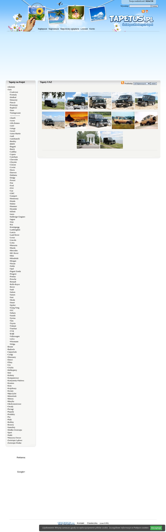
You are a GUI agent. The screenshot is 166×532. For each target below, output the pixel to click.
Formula (13, 95)
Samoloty (11, 427)
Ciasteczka (92, 523)
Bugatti (13, 146)
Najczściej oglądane (69, 29)
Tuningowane (15, 113)
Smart (12, 302)
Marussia (13, 245)
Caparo (13, 154)
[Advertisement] (83, 56)
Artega (12, 128)
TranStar (13, 328)
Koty (10, 386)
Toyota (12, 323)
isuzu (12, 214)
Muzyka (11, 401)
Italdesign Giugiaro (17, 217)
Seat (11, 297)
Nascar (12, 102)
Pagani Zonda (15, 271)
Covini (12, 167)
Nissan (12, 263)
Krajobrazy (12, 388)
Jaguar (12, 219)
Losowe (84, 29)
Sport (10, 432)
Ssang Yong (14, 308)
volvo (12, 339)
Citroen (13, 165)
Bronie (10, 347)
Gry (9, 365)
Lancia (12, 232)
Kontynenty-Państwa (16, 380)
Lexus (12, 237)
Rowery (11, 425)
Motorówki (12, 396)
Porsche (13, 279)
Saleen (12, 292)
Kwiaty (10, 391)
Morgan (13, 261)
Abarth (12, 118)
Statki (10, 435)
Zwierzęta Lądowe (15, 440)
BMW (12, 144)
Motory (11, 399)
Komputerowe (13, 378)
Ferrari (12, 180)
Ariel (12, 126)
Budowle (11, 349)
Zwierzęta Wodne (14, 443)
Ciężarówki (12, 352)
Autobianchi (15, 139)
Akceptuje (156, 528)
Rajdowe (13, 108)
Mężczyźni (12, 393)
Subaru (13, 313)
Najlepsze (42, 29)
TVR (12, 331)
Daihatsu (13, 175)
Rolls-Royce (15, 284)
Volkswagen (14, 336)
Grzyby (11, 367)
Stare (12, 110)
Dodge (12, 178)
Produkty (11, 414)
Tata (11, 321)
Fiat (11, 183)
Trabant (13, 326)
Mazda (12, 248)
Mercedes (14, 250)
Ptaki (10, 419)
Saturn (12, 295)
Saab (12, 289)
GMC (12, 193)
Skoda (12, 300)
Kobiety (11, 375)
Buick (12, 149)
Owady (10, 406)
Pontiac (13, 276)
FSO (12, 188)
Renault (13, 282)
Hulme (12, 204)
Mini (12, 256)
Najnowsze (54, 29)
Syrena (12, 318)
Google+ (21, 472)
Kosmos (11, 383)
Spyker (13, 305)
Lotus (12, 243)
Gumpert (13, 196)
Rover (12, 287)
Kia (11, 224)
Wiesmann (14, 341)
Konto (92, 29)
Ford (12, 185)
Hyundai (13, 209)
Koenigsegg (14, 227)
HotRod (13, 97)
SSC (11, 310)
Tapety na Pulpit (17, 82)
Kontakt (80, 523)
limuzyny (13, 100)
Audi (12, 136)
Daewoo (13, 172)
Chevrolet (14, 159)
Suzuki (12, 315)
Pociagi (11, 409)
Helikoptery (12, 370)
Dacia (12, 170)
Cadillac (13, 152)
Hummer (13, 206)
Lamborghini (15, 230)
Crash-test (14, 92)
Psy (9, 417)
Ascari (12, 131)
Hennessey (14, 198)
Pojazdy (11, 412)
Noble (12, 266)
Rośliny (11, 422)
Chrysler (13, 162)
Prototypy (14, 105)
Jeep (11, 222)
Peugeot (13, 274)
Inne (9, 373)
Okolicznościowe (14, 404)
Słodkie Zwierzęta (15, 430)
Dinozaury (12, 357)
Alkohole (11, 87)
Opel (12, 269)
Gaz (11, 191)
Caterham (14, 157)
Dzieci (10, 360)
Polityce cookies (141, 527)
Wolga (12, 344)
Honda (12, 201)
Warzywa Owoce (14, 438)
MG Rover (14, 253)
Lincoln (13, 240)
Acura (12, 120)
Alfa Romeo (15, 123)
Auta (10, 89)
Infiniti (12, 211)
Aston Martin (15, 133)
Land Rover (14, 235)
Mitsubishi (14, 258)
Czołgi (10, 354)
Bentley (13, 141)
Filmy (10, 362)
